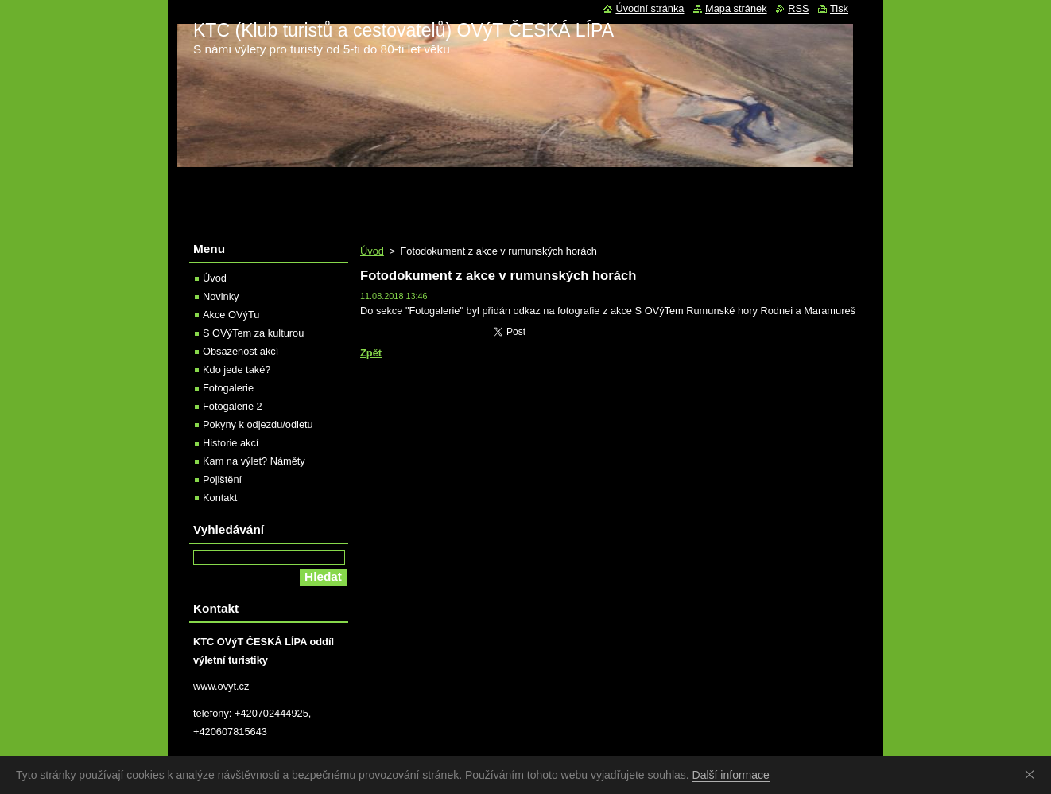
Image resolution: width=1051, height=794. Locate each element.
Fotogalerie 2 (232, 406)
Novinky (221, 296)
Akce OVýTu (231, 315)
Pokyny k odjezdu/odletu (258, 424)
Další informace (731, 775)
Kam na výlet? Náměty (254, 461)
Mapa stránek (736, 8)
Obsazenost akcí (240, 351)
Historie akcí (230, 443)
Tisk (839, 8)
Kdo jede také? (236, 370)
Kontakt (220, 498)
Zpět (371, 353)
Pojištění (222, 479)
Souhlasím (1032, 774)
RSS (798, 8)
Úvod (372, 251)
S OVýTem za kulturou (253, 333)
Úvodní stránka (649, 8)
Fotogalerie (228, 388)
